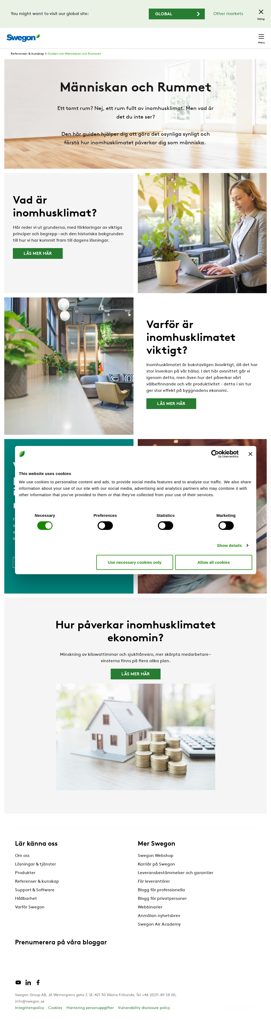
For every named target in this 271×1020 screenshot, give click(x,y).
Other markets (228, 14)
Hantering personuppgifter (90, 1008)
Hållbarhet (26, 899)
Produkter (25, 873)
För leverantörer (154, 881)
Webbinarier (150, 907)
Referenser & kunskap (27, 54)
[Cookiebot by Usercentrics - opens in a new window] (215, 454)
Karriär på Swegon (156, 864)
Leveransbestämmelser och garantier (175, 873)
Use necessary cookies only (134, 562)
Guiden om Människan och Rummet (74, 54)
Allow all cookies (214, 562)
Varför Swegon (29, 907)
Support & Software (34, 890)
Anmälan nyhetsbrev (159, 916)
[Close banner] (250, 454)
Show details (229, 545)
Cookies (55, 1008)
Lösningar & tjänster (35, 864)
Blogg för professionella (161, 890)
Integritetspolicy (29, 1008)
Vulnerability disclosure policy (144, 1008)
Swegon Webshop (155, 856)
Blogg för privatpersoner (162, 899)
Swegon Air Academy (159, 924)
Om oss (22, 856)
